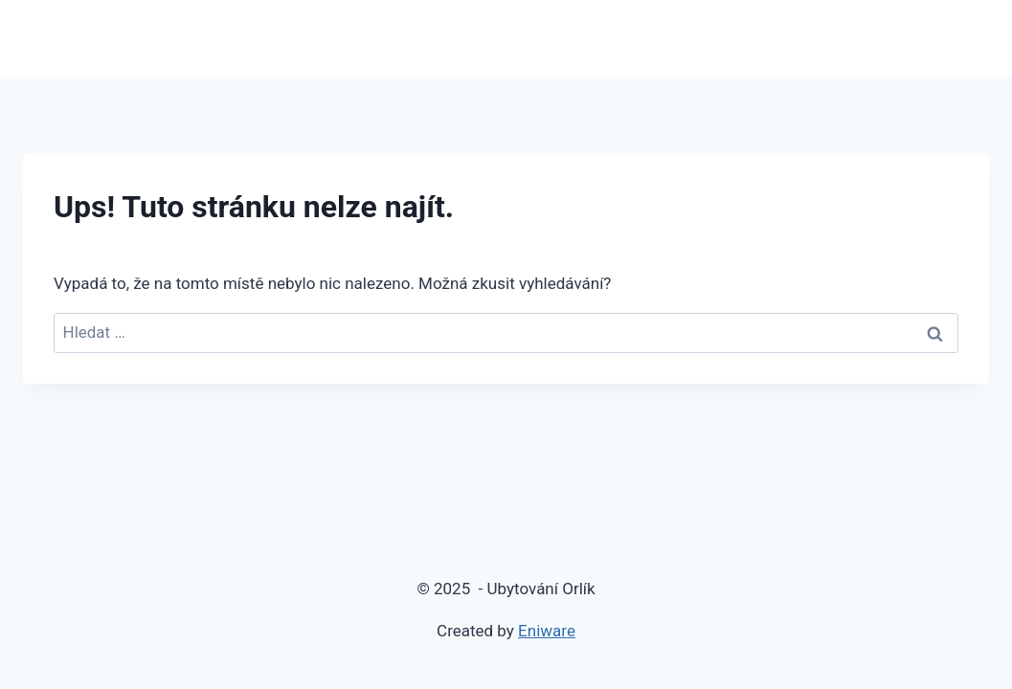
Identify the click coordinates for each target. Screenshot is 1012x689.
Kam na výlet (926, 38)
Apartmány (521, 38)
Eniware (546, 630)
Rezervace (630, 38)
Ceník (716, 38)
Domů (430, 38)
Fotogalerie (806, 38)
